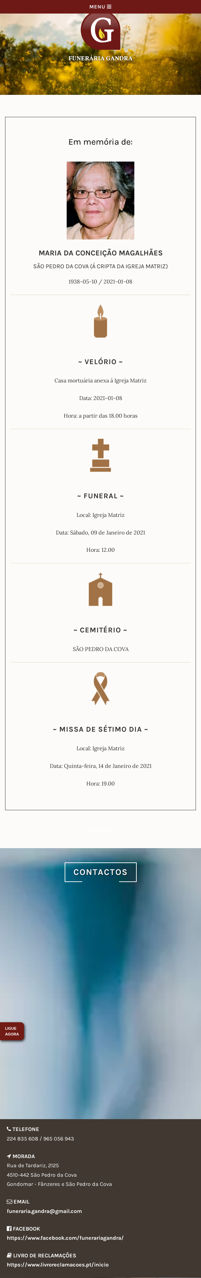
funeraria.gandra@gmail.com (44, 1211)
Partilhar (100, 830)
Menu (100, 7)
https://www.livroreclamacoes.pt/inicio (58, 1264)
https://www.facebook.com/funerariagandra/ (65, 1238)
